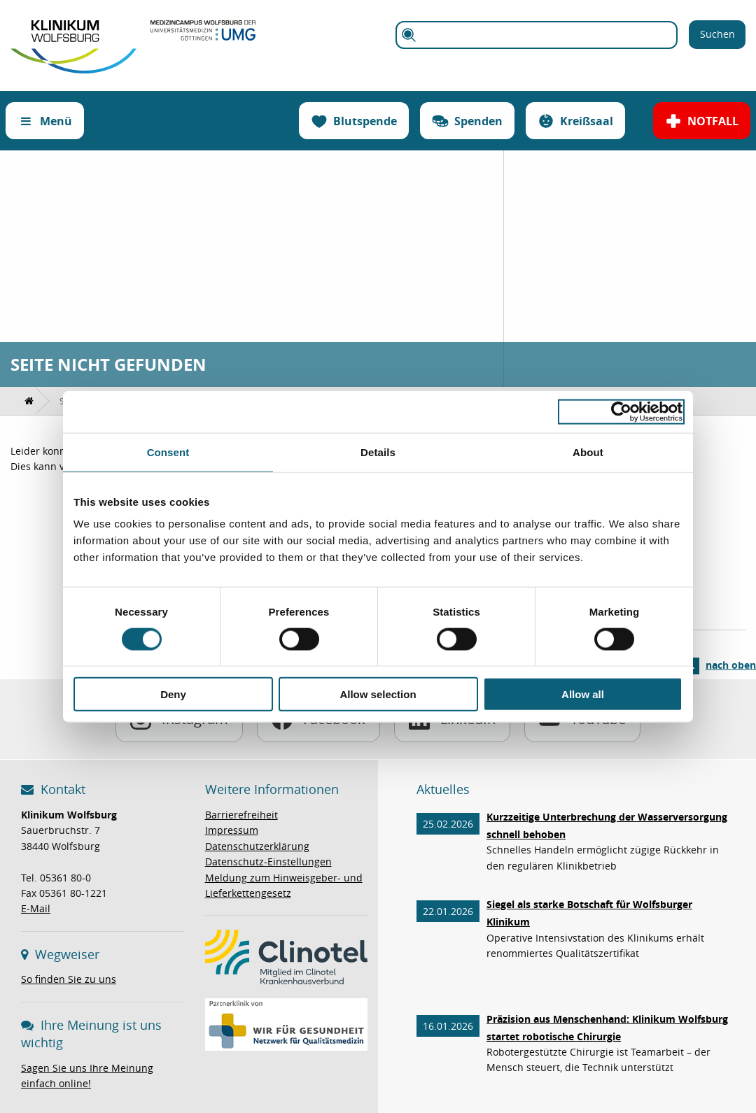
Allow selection (378, 694)
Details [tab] (378, 452)
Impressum (231, 830)
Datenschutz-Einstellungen (268, 861)
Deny (173, 694)
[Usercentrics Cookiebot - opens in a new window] (621, 411)
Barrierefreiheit (241, 814)
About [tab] (588, 452)
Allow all (582, 694)
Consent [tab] (168, 452)
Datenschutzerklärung (257, 846)
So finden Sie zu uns (68, 979)
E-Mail (35, 908)
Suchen (717, 34)
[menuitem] (30, 401)
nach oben (731, 665)
